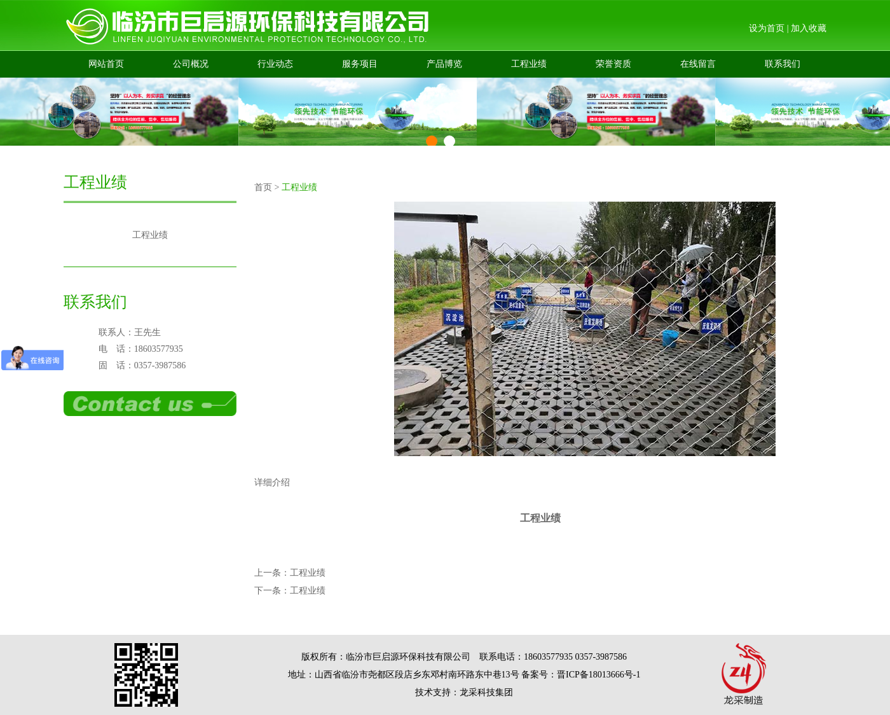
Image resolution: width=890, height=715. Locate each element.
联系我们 (782, 64)
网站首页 (106, 64)
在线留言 (698, 64)
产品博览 (444, 64)
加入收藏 (808, 28)
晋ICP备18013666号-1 (598, 674)
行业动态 (275, 64)
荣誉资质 (613, 64)
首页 (263, 187)
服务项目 (360, 64)
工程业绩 (529, 64)
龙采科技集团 (486, 692)
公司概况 (191, 64)
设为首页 (766, 28)
